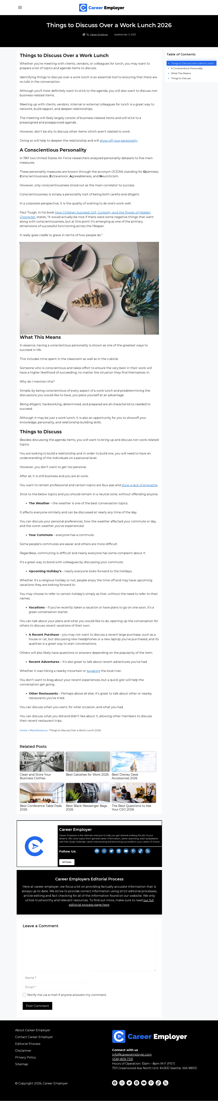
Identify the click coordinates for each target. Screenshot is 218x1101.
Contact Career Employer (34, 1037)
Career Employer (99, 34)
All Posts (66, 862)
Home (23, 730)
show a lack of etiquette (139, 485)
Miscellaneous (38, 730)
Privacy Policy (25, 1057)
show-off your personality (118, 140)
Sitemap (21, 1064)
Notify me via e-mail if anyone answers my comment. (65, 995)
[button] (20, 7)
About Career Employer (32, 1030)
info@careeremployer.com (132, 1054)
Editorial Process (27, 1044)
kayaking (93, 671)
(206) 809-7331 (122, 1059)
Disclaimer (23, 1050)
